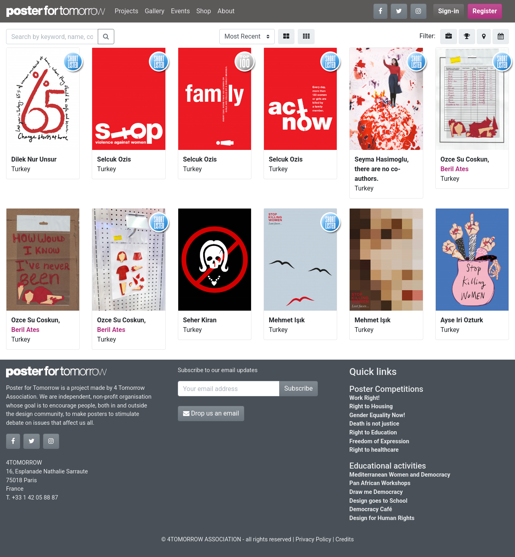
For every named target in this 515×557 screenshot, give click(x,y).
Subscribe (298, 388)
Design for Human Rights (381, 518)
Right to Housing (371, 406)
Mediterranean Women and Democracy (399, 474)
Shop (203, 11)
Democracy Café (370, 509)
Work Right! (364, 398)
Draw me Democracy (376, 492)
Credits (345, 539)
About (226, 11)
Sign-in (448, 11)
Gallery (155, 11)
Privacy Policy (314, 539)
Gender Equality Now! (377, 415)
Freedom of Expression (379, 441)
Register (485, 11)
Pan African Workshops (379, 483)
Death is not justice (374, 423)
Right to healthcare (374, 449)
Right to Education (373, 432)
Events (180, 11)
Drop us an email (211, 413)
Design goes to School (378, 501)
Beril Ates (455, 169)
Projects (126, 11)
